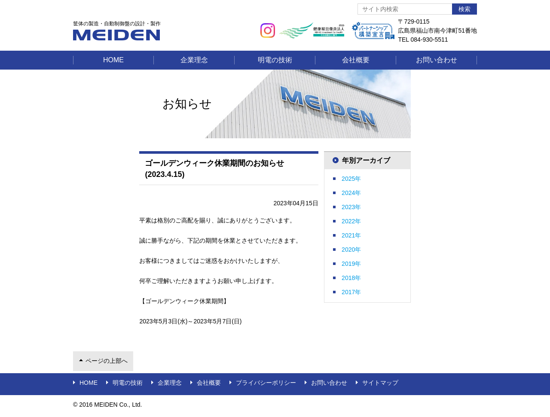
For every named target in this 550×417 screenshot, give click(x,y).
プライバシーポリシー (266, 382)
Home (113, 60)
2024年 (351, 192)
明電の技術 (275, 60)
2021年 (351, 235)
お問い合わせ (436, 60)
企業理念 (194, 60)
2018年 (351, 277)
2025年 (351, 178)
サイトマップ (380, 382)
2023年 (351, 207)
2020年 (351, 249)
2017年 (351, 292)
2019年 (351, 263)
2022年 (351, 221)
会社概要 (356, 60)
